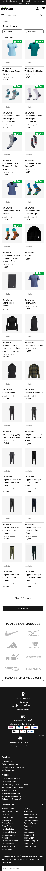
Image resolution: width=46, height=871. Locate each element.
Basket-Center (8, 809)
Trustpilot (41, 735)
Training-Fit (29, 835)
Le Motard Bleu (8, 844)
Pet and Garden (31, 817)
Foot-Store (6, 820)
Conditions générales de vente (15, 785)
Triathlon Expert (31, 841)
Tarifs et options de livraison (14, 796)
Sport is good (30, 832)
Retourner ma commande (13, 767)
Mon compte (7, 761)
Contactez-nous (23, 702)
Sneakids (28, 829)
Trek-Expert (29, 838)
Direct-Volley (7, 814)
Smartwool (7, 68)
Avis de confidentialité (11, 799)
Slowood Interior (31, 820)
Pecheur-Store (30, 814)
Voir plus (23, 608)
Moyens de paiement (11, 793)
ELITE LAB (36, 1)
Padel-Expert (29, 812)
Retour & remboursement (13, 787)
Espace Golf (7, 817)
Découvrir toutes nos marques (23, 678)
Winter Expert (30, 847)
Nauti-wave (7, 850)
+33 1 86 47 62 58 (23, 710)
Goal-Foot (6, 826)
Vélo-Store (28, 844)
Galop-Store (7, 823)
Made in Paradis (9, 847)
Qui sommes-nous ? (11, 779)
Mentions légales (9, 790)
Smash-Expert (30, 823)
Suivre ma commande (11, 764)
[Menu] (3, 15)
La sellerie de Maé (10, 841)
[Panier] (44, 8)
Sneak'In (28, 826)
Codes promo (8, 770)
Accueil (5, 21)
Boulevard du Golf (10, 812)
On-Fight (28, 809)
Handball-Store (8, 829)
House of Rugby (9, 832)
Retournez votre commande (20, 748)
